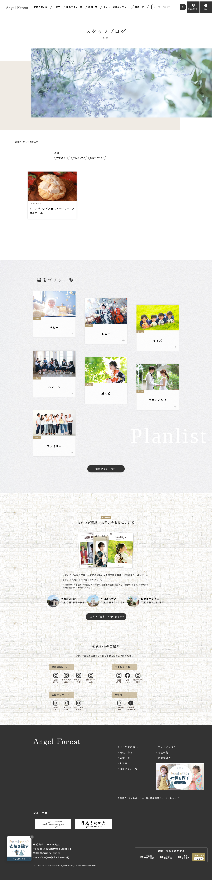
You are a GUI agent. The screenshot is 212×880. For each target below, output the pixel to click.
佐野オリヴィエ (97, 157)
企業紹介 (122, 798)
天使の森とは (41, 7)
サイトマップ (172, 798)
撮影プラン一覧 (74, 7)
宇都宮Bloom (62, 157)
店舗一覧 (93, 7)
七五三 (56, 7)
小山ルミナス (79, 157)
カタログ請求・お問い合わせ (106, 616)
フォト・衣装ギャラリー (116, 7)
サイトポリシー (136, 798)
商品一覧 (139, 7)
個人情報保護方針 (155, 798)
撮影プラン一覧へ (105, 469)
